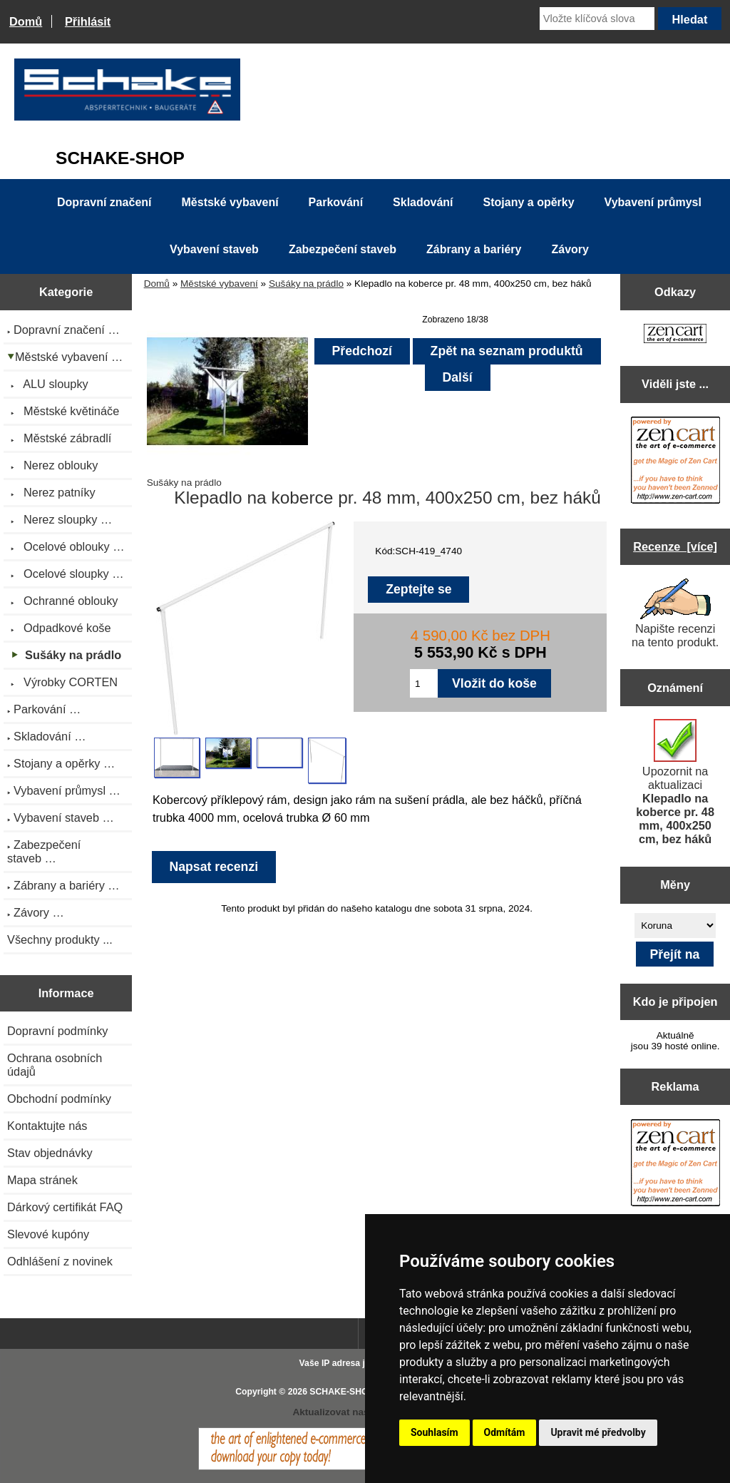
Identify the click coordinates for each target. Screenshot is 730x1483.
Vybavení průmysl (653, 202)
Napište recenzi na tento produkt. (675, 613)
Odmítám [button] (504, 1432)
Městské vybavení (219, 283)
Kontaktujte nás (47, 1125)
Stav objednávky (50, 1152)
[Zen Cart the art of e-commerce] (675, 335)
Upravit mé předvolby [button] (597, 1432)
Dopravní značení (104, 202)
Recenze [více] (675, 546)
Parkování (336, 202)
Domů (25, 21)
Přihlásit (87, 21)
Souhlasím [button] (434, 1432)
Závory (569, 249)
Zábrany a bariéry (473, 249)
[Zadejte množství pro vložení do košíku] (424, 683)
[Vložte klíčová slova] (597, 18)
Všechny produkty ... (60, 939)
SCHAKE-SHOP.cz (346, 1392)
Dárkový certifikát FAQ (65, 1207)
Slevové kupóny (48, 1234)
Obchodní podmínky (59, 1098)
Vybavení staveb (214, 249)
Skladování (423, 202)
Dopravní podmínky (57, 1030)
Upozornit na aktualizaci (675, 782)
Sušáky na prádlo (306, 283)
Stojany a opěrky (529, 202)
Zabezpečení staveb (342, 249)
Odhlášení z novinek (60, 1261)
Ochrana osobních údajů (54, 1064)
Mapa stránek (42, 1179)
